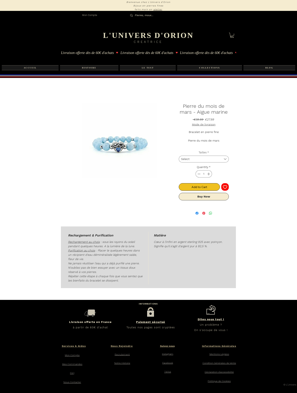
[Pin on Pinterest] (204, 213)
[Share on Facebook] (197, 213)
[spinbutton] (203, 173)
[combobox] (204, 159)
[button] (232, 35)
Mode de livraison (204, 124)
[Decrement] (198, 173)
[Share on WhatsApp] (210, 213)
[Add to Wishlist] (225, 187)
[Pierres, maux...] (145, 15)
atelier (157, 9)
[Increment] (208, 173)
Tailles (204, 152)
